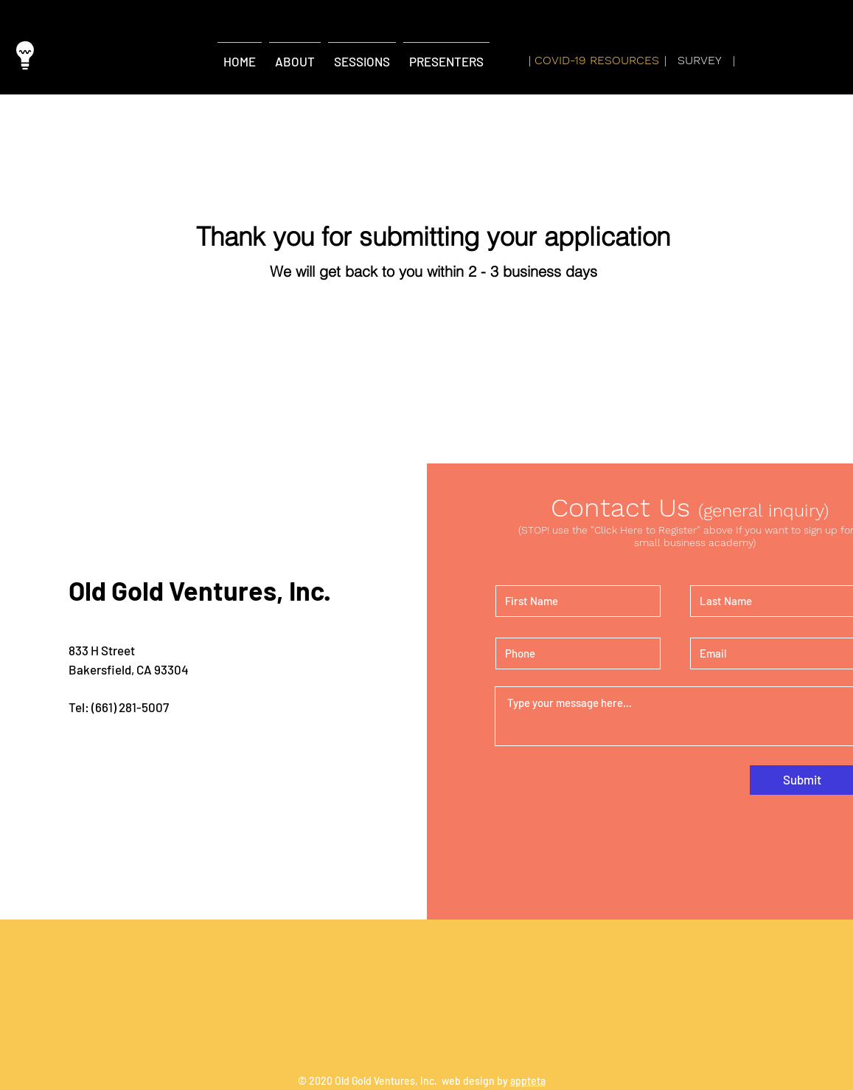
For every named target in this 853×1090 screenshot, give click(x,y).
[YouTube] (90, 545)
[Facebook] (58, 545)
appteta (528, 1081)
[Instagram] (26, 545)
